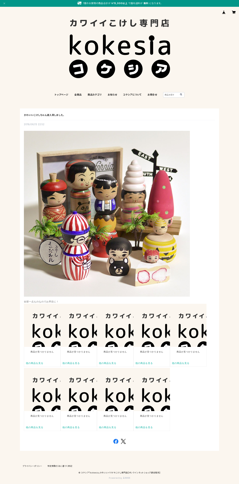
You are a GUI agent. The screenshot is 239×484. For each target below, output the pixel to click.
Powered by (119, 478)
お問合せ (152, 94)
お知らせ (112, 94)
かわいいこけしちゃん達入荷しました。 (44, 115)
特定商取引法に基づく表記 (59, 466)
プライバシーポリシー (32, 466)
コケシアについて (132, 94)
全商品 (78, 94)
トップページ (61, 94)
